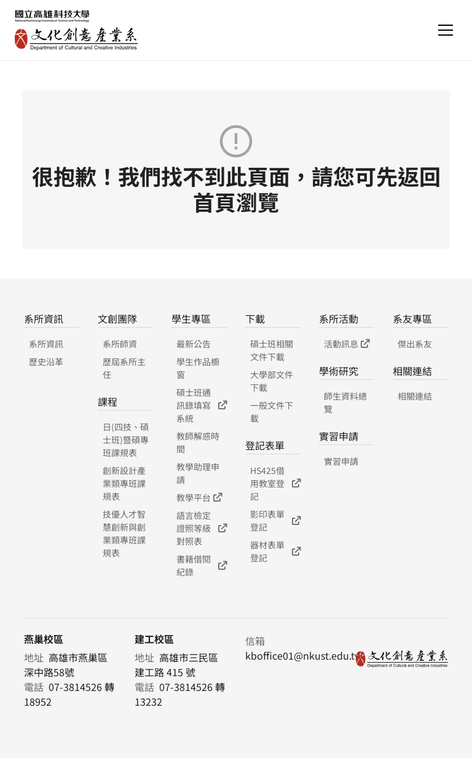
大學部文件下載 (271, 380)
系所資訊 (46, 344)
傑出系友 (415, 344)
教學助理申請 (197, 473)
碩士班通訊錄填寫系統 (201, 405)
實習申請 (341, 461)
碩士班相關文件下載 (271, 350)
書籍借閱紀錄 (201, 565)
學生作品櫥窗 (197, 368)
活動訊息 (346, 344)
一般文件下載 (271, 411)
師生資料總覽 (345, 402)
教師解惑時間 (197, 442)
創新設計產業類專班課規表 (124, 483)
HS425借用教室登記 (275, 483)
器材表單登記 (275, 551)
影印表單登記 (275, 520)
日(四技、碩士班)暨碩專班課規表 (126, 439)
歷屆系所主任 (124, 368)
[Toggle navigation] (445, 30)
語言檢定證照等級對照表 (201, 528)
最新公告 (193, 344)
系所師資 (120, 344)
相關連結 (415, 396)
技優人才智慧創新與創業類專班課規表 (124, 533)
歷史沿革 (46, 361)
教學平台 (199, 497)
